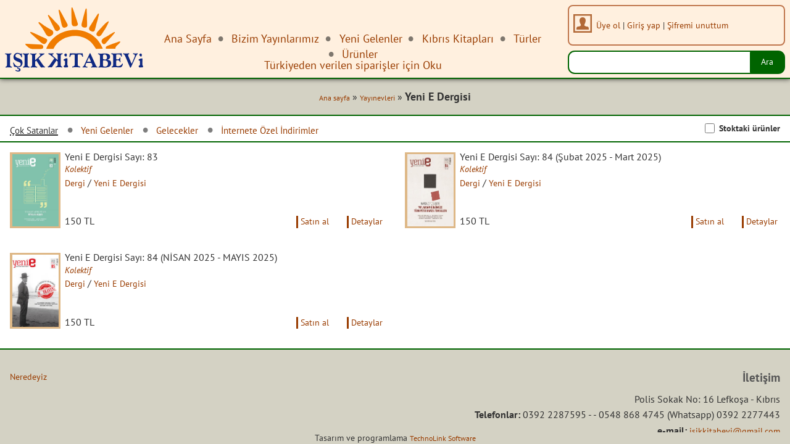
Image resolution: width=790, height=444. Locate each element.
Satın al (306, 236)
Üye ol (613, 25)
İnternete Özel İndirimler (308, 132)
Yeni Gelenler (123, 132)
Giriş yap (648, 25)
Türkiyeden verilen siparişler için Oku (353, 65)
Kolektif (89, 172)
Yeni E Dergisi (133, 187)
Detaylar (364, 236)
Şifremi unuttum (702, 25)
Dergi (85, 187)
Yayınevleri (373, 99)
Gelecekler (202, 132)
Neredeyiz (30, 404)
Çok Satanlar (39, 132)
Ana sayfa (325, 99)
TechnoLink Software (442, 437)
